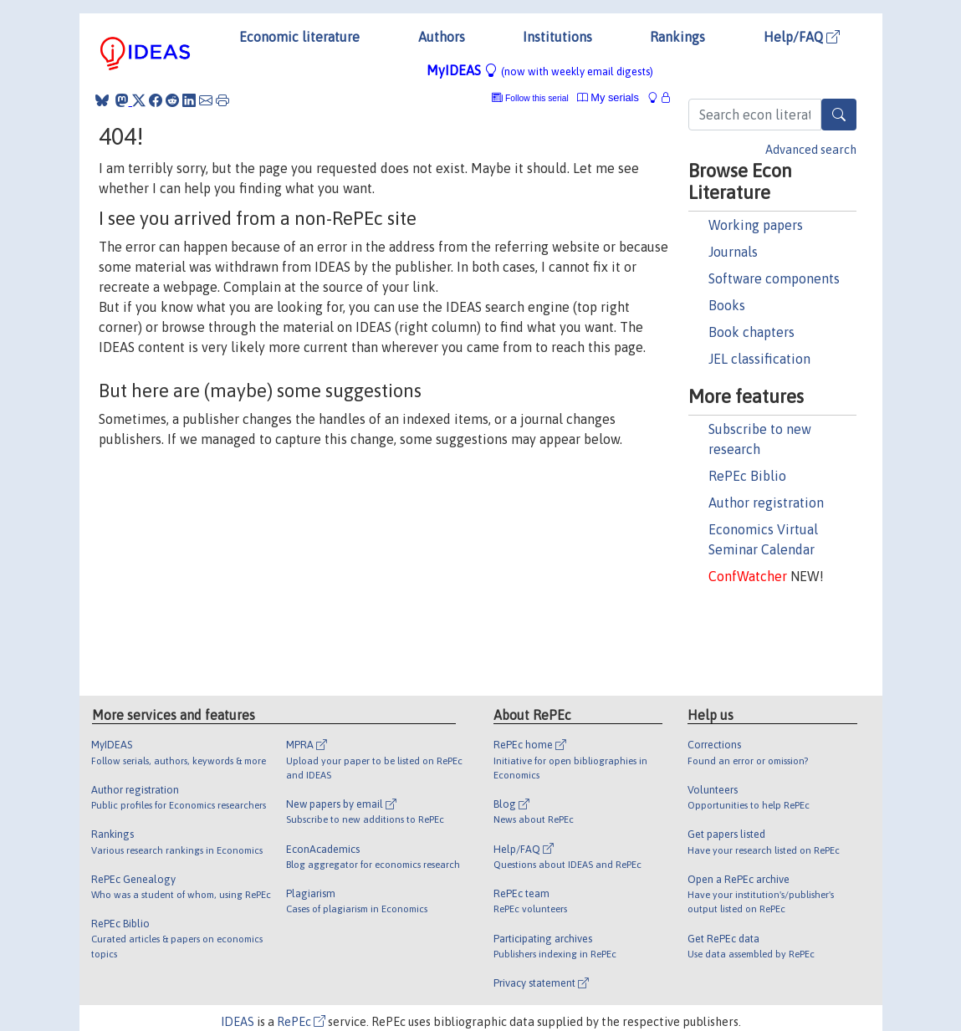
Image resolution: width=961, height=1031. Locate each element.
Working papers (755, 224)
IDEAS (237, 1021)
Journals (733, 251)
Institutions (557, 36)
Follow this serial (537, 98)
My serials (608, 97)
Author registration (766, 502)
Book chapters (751, 331)
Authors (441, 36)
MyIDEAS (540, 70)
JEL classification (759, 358)
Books (726, 305)
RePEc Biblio (747, 475)
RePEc (301, 1021)
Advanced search (810, 149)
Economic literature (299, 36)
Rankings (677, 36)
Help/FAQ (802, 36)
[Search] (838, 114)
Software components (774, 278)
